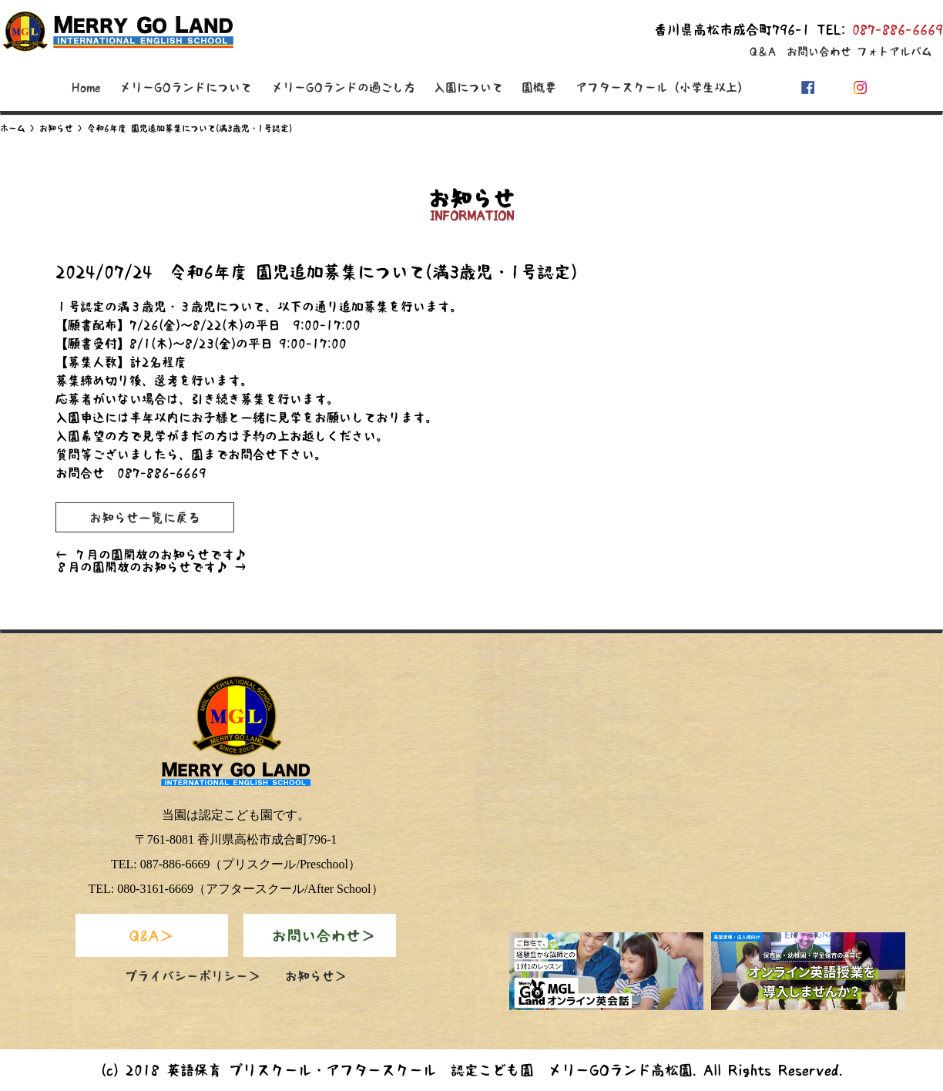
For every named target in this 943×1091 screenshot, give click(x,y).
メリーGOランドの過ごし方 (343, 87)
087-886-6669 (897, 29)
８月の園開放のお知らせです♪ (151, 567)
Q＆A (763, 51)
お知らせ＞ (316, 976)
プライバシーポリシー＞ (192, 976)
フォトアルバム (894, 51)
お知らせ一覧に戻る (144, 518)
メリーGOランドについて (185, 87)
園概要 (539, 87)
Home (86, 87)
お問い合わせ (819, 51)
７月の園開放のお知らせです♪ (151, 555)
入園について (468, 87)
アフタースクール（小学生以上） (662, 87)
